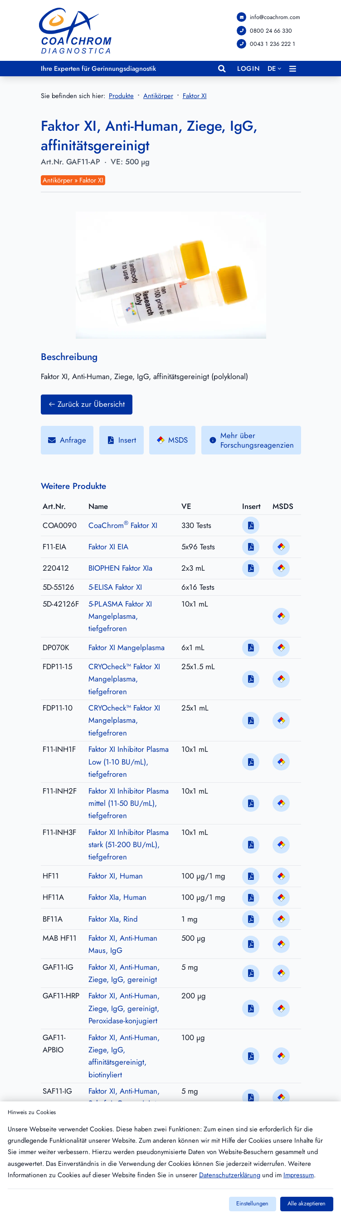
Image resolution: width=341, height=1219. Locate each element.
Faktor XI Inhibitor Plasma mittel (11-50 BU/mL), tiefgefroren (128, 803)
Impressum (298, 1175)
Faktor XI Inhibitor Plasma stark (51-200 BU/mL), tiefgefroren (128, 845)
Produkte (121, 96)
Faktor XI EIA (108, 546)
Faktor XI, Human (115, 875)
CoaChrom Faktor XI (122, 525)
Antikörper (158, 96)
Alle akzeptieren (306, 1203)
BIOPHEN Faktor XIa (120, 568)
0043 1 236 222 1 (272, 44)
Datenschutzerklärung (229, 1175)
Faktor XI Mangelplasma (126, 647)
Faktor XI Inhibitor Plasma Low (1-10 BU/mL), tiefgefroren (128, 762)
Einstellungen (252, 1203)
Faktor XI (195, 96)
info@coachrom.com (275, 17)
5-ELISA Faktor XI (115, 587)
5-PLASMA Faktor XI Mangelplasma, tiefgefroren (120, 616)
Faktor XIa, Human (117, 897)
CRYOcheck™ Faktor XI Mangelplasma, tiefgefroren (124, 679)
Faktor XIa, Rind (113, 918)
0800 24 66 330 (271, 30)
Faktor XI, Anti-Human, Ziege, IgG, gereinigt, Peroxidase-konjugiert (124, 1009)
